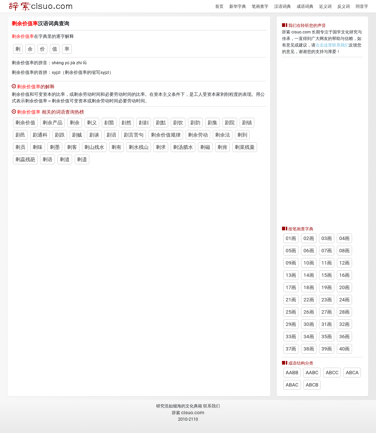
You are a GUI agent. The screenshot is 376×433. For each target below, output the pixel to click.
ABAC (292, 385)
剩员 (20, 147)
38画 (308, 349)
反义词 (343, 6)
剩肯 (222, 147)
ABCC (332, 373)
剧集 (213, 123)
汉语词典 (282, 6)
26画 (308, 312)
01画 (291, 238)
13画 (291, 275)
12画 (344, 263)
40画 (344, 349)
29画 (291, 324)
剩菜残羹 (245, 147)
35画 (326, 336)
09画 (291, 263)
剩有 (116, 147)
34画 (308, 336)
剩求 (161, 147)
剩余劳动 (198, 135)
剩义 (92, 123)
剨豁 (109, 123)
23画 (326, 300)
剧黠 (161, 123)
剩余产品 (52, 123)
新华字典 (237, 6)
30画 (308, 324)
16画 (344, 275)
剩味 (38, 147)
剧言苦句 (134, 135)
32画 (344, 324)
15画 (326, 275)
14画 (308, 275)
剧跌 (60, 135)
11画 (326, 263)
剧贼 (77, 135)
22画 (308, 300)
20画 (344, 287)
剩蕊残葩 (25, 159)
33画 (291, 336)
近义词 (325, 6)
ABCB (312, 385)
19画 (326, 287)
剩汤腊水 (183, 147)
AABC (312, 373)
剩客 (72, 147)
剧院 (230, 123)
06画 (308, 251)
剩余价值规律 (166, 135)
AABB (292, 373)
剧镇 (247, 123)
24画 (344, 300)
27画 (326, 312)
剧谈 (94, 135)
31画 (326, 324)
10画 (308, 263)
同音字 (362, 6)
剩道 (65, 159)
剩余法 (222, 135)
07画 (326, 251)
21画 (291, 300)
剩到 (242, 135)
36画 (344, 336)
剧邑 (20, 135)
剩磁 (205, 147)
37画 (291, 349)
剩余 (75, 123)
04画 (344, 238)
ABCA (352, 373)
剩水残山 (139, 147)
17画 (291, 287)
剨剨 (144, 123)
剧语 (111, 135)
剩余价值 (25, 123)
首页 (219, 6)
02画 (308, 238)
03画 (326, 238)
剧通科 (40, 135)
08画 (344, 251)
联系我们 (211, 405)
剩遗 (82, 159)
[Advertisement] (322, 140)
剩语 (47, 159)
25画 (291, 312)
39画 (326, 349)
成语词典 (305, 6)
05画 (291, 251)
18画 (308, 287)
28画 (344, 312)
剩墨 (55, 147)
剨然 (126, 123)
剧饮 (178, 123)
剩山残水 (94, 147)
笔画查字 (260, 6)
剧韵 (195, 123)
